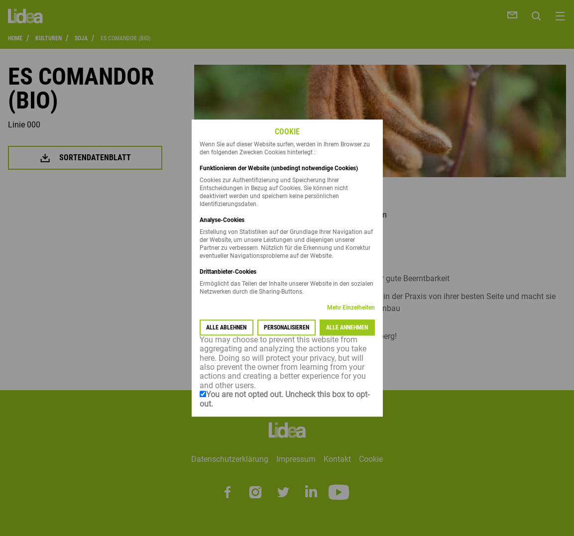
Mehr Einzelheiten (351, 307)
